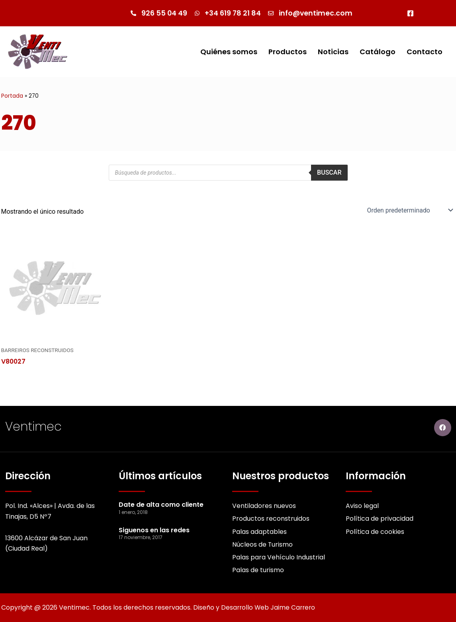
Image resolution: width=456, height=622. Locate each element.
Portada (12, 96)
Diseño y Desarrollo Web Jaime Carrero (255, 607)
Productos (287, 52)
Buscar (329, 172)
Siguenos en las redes (154, 529)
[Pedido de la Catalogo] (409, 210)
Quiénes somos (228, 52)
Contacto (424, 52)
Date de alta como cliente (161, 504)
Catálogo (377, 52)
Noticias (333, 52)
